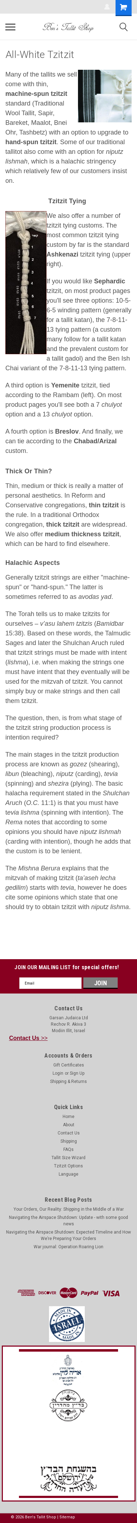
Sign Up (77, 1073)
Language (68, 1174)
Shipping (68, 1141)
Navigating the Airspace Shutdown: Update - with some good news (68, 1220)
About (68, 1124)
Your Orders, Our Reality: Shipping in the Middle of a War (69, 1209)
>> (28, 1038)
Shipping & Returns (68, 1081)
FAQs (68, 1149)
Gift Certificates (68, 1065)
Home (68, 1116)
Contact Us (69, 1133)
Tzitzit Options (68, 1165)
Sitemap (67, 1517)
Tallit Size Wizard (68, 1157)
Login (58, 1073)
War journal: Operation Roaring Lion (68, 1246)
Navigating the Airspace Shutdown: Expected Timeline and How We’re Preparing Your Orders (68, 1235)
